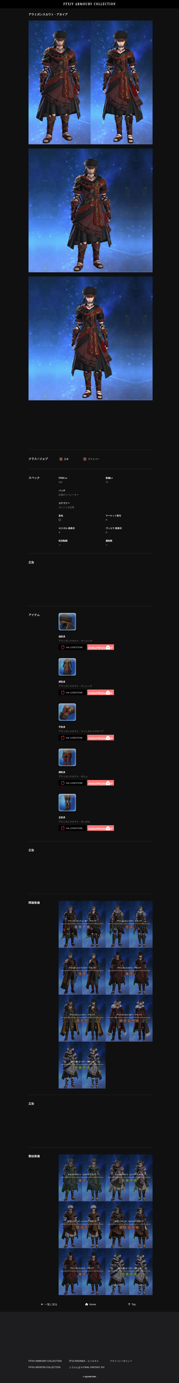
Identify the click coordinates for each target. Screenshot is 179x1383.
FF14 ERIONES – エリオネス (84, 1361)
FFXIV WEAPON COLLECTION (44, 1367)
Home (90, 1304)
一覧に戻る (49, 1304)
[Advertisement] (91, 425)
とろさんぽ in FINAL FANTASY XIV (86, 1367)
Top (132, 1304)
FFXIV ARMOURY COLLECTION (89, 4)
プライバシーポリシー (121, 1361)
